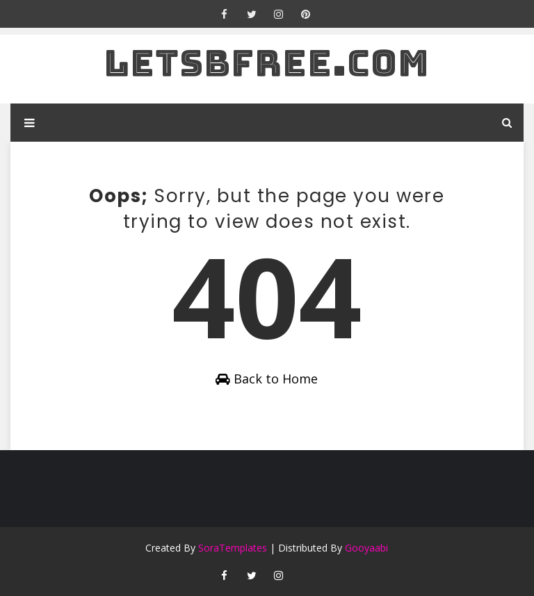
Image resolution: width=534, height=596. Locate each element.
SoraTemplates (232, 547)
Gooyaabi (366, 547)
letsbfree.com (267, 63)
